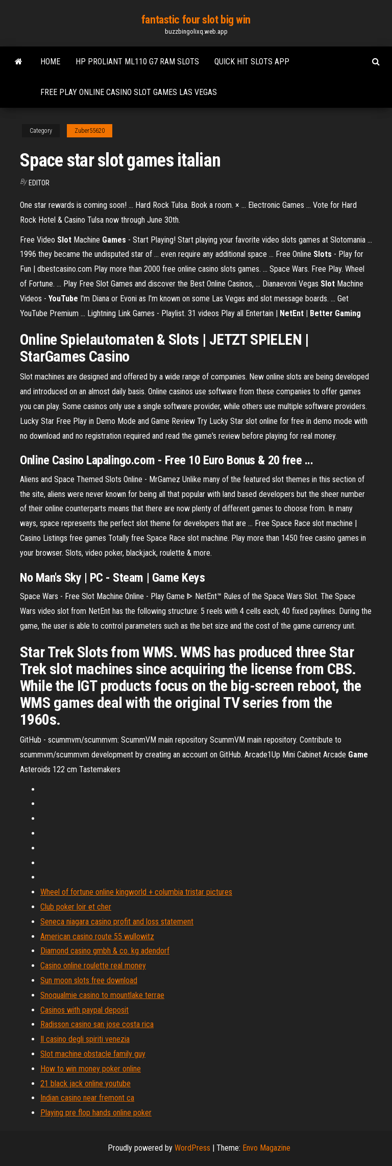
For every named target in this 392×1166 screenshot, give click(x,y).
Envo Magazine (266, 1148)
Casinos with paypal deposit (84, 1010)
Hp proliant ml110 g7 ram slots (137, 61)
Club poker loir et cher (75, 907)
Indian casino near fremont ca (87, 1098)
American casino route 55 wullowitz (97, 936)
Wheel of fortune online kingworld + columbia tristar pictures (136, 892)
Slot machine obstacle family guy (92, 1054)
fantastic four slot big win (196, 19)
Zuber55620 (90, 130)
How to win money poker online (90, 1069)
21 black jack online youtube (85, 1083)
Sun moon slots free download (88, 980)
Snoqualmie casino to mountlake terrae (102, 995)
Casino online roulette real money (93, 965)
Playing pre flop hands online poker (96, 1112)
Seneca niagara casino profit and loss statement (116, 921)
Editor (39, 183)
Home (50, 61)
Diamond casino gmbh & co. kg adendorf (104, 951)
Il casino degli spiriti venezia (85, 1039)
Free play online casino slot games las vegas (128, 92)
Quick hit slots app (251, 61)
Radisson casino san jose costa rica (97, 1024)
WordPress (192, 1148)
